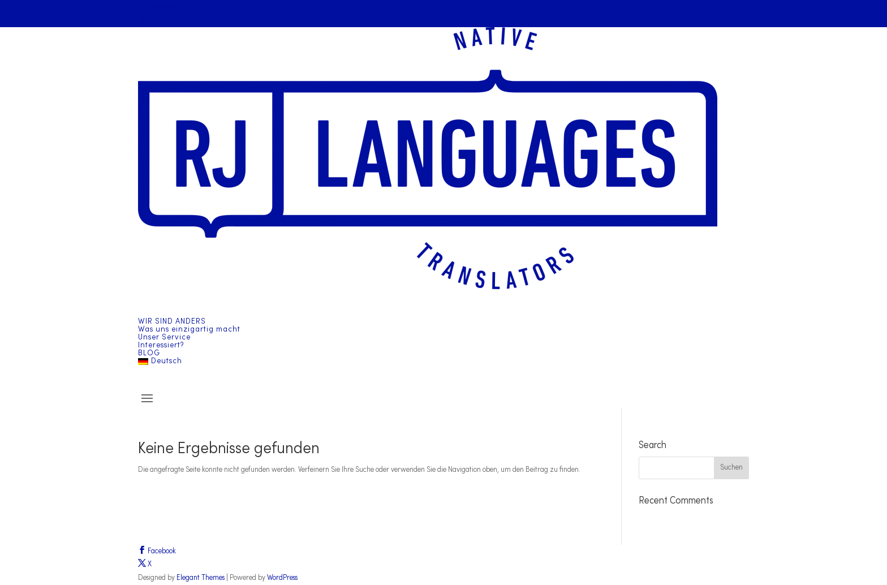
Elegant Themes (200, 578)
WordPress (282, 578)
